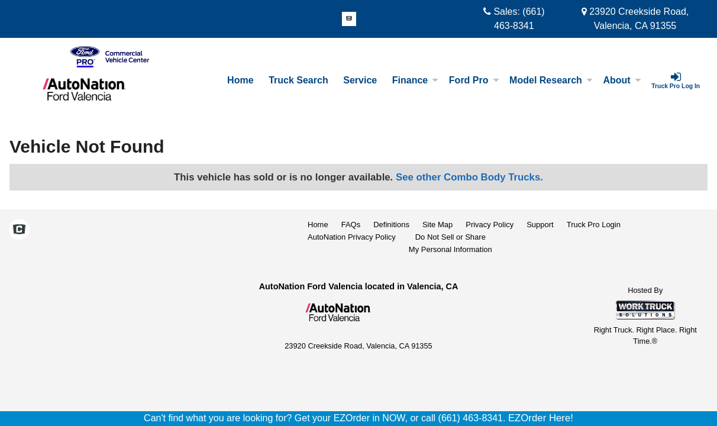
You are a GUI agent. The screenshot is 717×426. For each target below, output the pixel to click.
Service (360, 80)
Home (240, 80)
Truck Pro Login (594, 224)
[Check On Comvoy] (349, 19)
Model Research (551, 80)
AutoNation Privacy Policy (352, 237)
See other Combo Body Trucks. (469, 177)
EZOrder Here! (540, 418)
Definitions (391, 224)
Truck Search (298, 80)
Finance (415, 80)
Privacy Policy (489, 224)
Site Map (437, 224)
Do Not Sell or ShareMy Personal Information (450, 243)
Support (540, 224)
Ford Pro (474, 80)
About (622, 80)
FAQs (351, 224)
